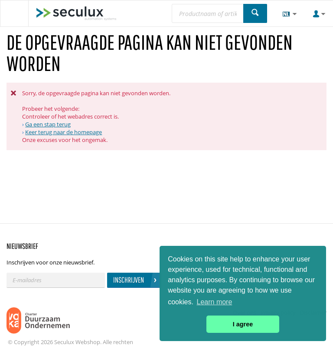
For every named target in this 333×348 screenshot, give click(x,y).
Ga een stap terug (48, 124)
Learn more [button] (214, 302)
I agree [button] (243, 324)
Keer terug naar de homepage (63, 132)
